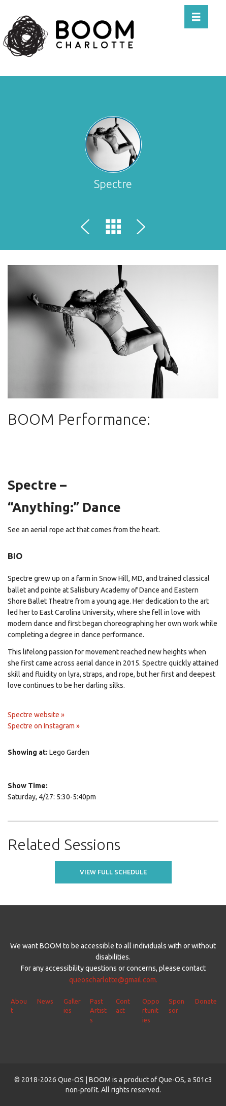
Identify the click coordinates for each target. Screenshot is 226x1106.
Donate (206, 1001)
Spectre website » (36, 715)
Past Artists (98, 1010)
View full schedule (113, 871)
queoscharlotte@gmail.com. (113, 980)
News (45, 1001)
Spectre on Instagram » (44, 726)
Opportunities (150, 1010)
